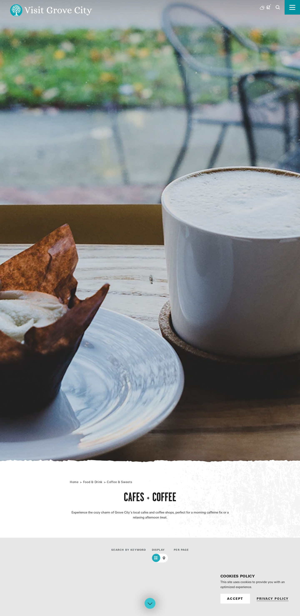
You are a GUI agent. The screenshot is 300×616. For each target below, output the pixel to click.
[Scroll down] (150, 604)
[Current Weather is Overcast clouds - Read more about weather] (265, 7)
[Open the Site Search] (278, 7)
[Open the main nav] (292, 7)
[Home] (51, 7)
